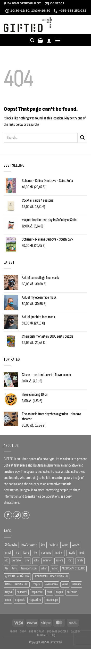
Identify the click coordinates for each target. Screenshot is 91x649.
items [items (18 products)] (26, 552)
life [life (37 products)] (35, 552)
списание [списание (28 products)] (72, 592)
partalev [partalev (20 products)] (16, 560)
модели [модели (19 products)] (8, 592)
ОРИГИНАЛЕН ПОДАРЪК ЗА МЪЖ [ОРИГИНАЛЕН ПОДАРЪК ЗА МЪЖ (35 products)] (51, 576)
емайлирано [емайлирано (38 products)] (51, 584)
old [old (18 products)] (6, 560)
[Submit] (82, 137)
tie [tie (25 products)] (6, 568)
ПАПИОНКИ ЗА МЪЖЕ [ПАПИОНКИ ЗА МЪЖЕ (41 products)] (16, 584)
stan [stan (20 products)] (69, 560)
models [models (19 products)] (71, 552)
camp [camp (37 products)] (64, 544)
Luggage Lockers (57, 631)
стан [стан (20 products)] (8, 600)
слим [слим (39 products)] (49, 592)
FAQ (53, 635)
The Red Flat (36, 631)
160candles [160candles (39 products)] (11, 544)
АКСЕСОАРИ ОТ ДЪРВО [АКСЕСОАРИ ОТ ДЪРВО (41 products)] (73, 568)
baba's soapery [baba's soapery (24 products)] (29, 544)
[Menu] (58, 40)
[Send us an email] (26, 515)
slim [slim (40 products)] (27, 560)
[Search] (32, 40)
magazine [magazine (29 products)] (46, 552)
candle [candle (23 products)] (75, 544)
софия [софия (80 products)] (59, 592)
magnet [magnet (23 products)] (59, 552)
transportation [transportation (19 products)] (29, 568)
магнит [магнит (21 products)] (76, 584)
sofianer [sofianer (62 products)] (47, 560)
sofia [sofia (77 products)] (36, 560)
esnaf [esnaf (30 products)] (8, 552)
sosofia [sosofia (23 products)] (59, 560)
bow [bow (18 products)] (43, 544)
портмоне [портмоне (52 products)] (37, 592)
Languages (79, 24)
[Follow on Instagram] (17, 515)
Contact (42, 635)
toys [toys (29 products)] (14, 568)
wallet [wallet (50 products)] (54, 568)
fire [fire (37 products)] (17, 552)
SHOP (23, 631)
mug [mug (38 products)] (81, 552)
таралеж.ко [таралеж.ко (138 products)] (35, 600)
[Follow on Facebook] (8, 515)
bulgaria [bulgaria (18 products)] (54, 544)
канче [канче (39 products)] (65, 584)
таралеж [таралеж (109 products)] (20, 600)
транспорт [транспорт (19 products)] (52, 600)
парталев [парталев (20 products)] (22, 592)
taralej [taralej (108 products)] (80, 560)
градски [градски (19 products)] (37, 584)
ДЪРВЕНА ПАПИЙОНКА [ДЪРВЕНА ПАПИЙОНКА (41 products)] (17, 576)
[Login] (49, 40)
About (13, 631)
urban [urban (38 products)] (44, 568)
